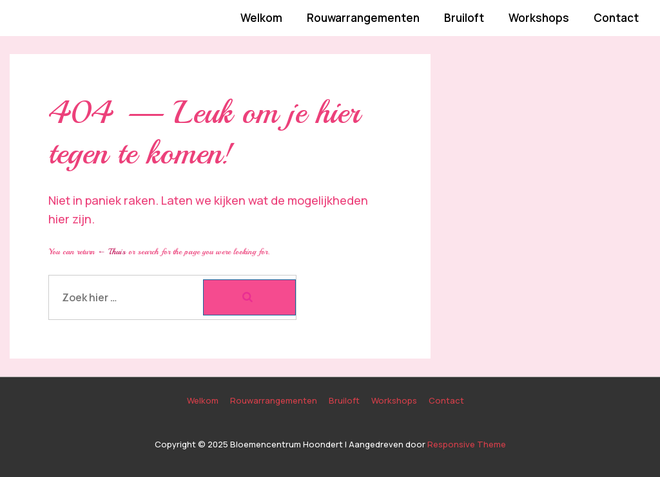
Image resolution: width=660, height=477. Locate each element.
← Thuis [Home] (111, 252)
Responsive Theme (466, 444)
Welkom (261, 17)
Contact (616, 17)
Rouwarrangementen (363, 17)
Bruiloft (464, 17)
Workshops (539, 17)
